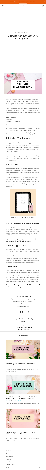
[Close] (44, 1)
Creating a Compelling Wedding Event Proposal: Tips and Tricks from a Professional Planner (22, 433)
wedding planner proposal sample (17, 303)
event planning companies (21, 147)
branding (8, 396)
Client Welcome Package (32, 396)
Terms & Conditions (10, 464)
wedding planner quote (30, 303)
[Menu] (3, 6)
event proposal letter (17, 301)
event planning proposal (20, 298)
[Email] (28, 312)
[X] (25, 312)
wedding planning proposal (23, 306)
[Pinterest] (22, 312)
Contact (7, 453)
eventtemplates (20, 42)
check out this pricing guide (21, 241)
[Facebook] (20, 312)
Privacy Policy (9, 461)
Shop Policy (8, 459)
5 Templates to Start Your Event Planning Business (20, 398)
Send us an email (35, 285)
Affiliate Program (10, 456)
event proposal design (30, 298)
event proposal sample (27, 301)
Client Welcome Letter (18, 396)
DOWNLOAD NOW (23, 2)
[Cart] (43, 6)
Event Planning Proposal (23, 32)
